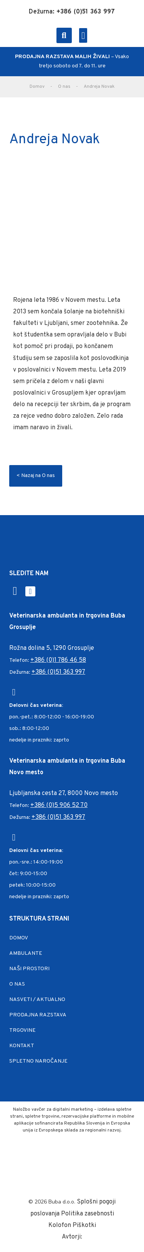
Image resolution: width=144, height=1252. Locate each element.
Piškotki (84, 1225)
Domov (37, 87)
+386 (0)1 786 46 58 (58, 660)
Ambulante (25, 953)
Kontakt (21, 1046)
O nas (64, 87)
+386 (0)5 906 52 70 (59, 805)
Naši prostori (29, 969)
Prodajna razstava (37, 1015)
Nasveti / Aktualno (37, 999)
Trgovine (22, 1030)
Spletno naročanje (38, 1061)
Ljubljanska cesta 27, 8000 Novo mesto (63, 793)
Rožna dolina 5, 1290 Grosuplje (51, 648)
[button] (64, 35)
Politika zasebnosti (87, 1214)
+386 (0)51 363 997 (58, 672)
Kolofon (60, 1225)
